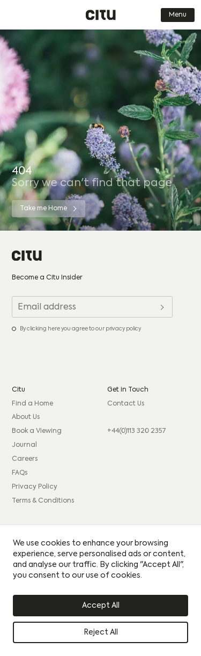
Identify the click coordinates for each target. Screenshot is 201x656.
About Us (26, 417)
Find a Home (32, 404)
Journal (24, 445)
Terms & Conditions (43, 501)
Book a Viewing (37, 431)
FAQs (19, 473)
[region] (100, 590)
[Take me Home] (48, 208)
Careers (25, 459)
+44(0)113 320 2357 (136, 431)
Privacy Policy (34, 487)
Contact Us (125, 404)
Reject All (101, 632)
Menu (178, 15)
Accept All (101, 605)
